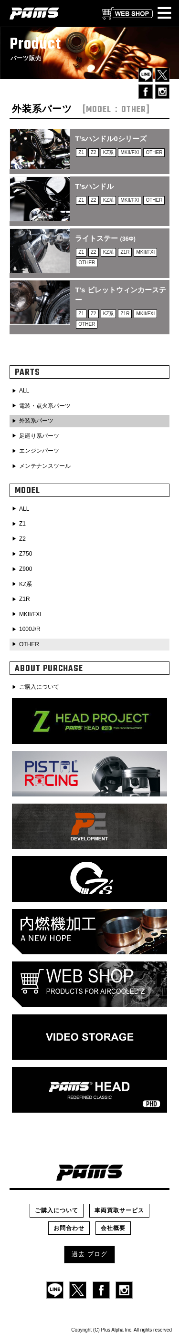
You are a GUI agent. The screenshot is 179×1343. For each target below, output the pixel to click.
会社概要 (113, 1228)
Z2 (22, 539)
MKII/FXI (30, 614)
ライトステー (105, 238)
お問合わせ (68, 1228)
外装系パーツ (36, 420)
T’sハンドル (94, 186)
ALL (24, 390)
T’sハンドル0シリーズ (110, 138)
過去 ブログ (89, 1254)
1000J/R (30, 629)
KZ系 (25, 584)
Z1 (22, 523)
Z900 (25, 569)
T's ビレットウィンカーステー (120, 295)
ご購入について (39, 686)
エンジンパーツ (39, 450)
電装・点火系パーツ (45, 406)
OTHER (29, 644)
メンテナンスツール (45, 466)
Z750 (25, 553)
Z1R (24, 599)
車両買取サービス (119, 1210)
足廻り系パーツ (39, 436)
